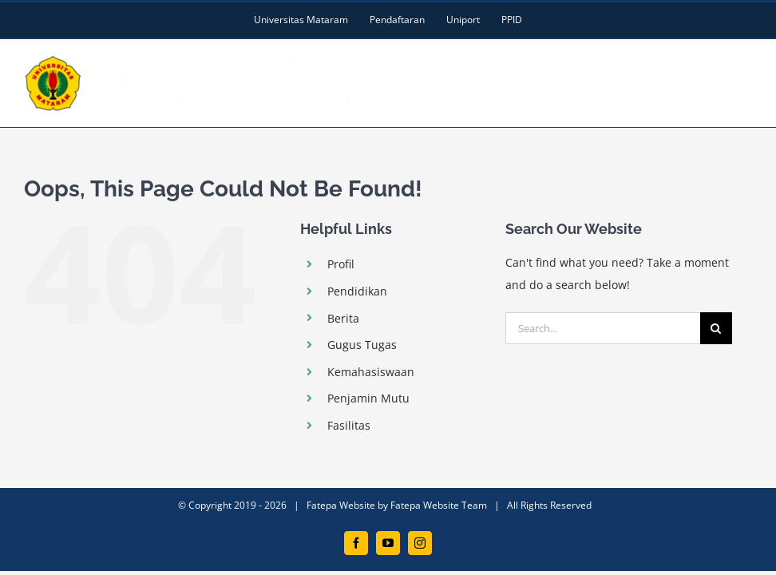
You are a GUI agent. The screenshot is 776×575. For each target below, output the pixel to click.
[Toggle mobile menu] (743, 66)
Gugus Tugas (362, 344)
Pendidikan (357, 291)
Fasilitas (348, 425)
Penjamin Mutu (368, 398)
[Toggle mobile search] (711, 66)
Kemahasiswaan (370, 371)
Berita (343, 318)
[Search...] (602, 328)
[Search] (716, 328)
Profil (340, 264)
